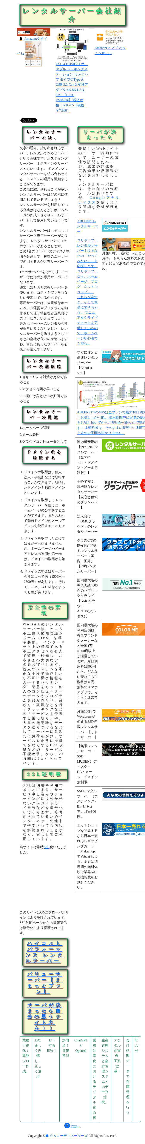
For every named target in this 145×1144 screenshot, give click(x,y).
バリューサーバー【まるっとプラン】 (45, 982)
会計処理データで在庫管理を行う (128, 1076)
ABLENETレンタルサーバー (87, 226)
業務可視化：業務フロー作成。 (25, 1055)
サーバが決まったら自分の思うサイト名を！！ (44, 1016)
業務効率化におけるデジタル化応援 (94, 1078)
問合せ (136, 1045)
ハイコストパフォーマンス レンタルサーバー (44, 952)
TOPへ (72, 1126)
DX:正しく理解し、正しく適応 (38, 1058)
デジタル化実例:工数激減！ (117, 1055)
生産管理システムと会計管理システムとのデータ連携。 (105, 1071)
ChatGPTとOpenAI (80, 1045)
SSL (47, 847)
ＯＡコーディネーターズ (66, 1136)
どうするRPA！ (52, 1045)
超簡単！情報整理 (65, 1048)
